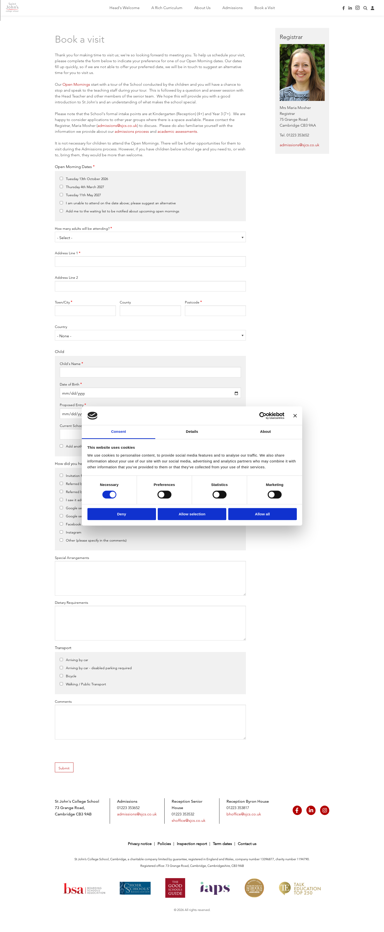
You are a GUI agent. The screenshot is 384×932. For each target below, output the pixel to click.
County (125, 302)
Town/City (62, 302)
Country (61, 327)
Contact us (247, 843)
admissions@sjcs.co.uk (117, 125)
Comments (63, 701)
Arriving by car (77, 660)
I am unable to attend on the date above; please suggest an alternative (121, 203)
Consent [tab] (118, 432)
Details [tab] (192, 432)
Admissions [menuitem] (232, 7)
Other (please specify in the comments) (96, 540)
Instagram (73, 532)
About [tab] (265, 432)
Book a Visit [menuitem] (264, 7)
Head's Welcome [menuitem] (124, 7)
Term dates (222, 843)
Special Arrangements (72, 558)
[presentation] (92, 753)
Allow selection (192, 514)
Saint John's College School (17, 8)
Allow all (262, 514)
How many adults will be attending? (82, 228)
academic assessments (177, 131)
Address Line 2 (66, 277)
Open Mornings (76, 84)
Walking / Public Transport (86, 684)
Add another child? (81, 446)
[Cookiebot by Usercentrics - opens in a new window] (262, 415)
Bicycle (71, 676)
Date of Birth (69, 384)
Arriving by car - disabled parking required (99, 668)
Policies (164, 843)
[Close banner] (295, 415)
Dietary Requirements (71, 602)
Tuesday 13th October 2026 (87, 179)
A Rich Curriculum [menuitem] (166, 7)
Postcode (192, 302)
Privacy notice (140, 843)
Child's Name (70, 364)
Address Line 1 (66, 253)
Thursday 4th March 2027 (85, 187)
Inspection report (192, 843)
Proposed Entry (72, 405)
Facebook (73, 524)
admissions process (132, 131)
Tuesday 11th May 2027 (83, 195)
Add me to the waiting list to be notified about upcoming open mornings (122, 211)
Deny (121, 514)
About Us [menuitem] (202, 7)
